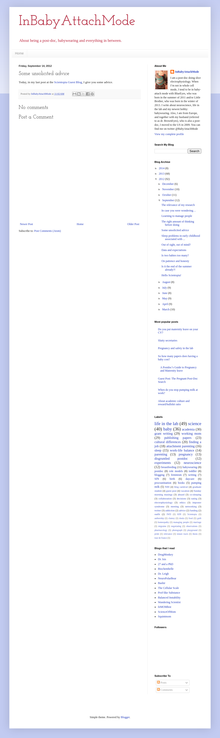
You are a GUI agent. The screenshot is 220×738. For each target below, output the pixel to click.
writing (192, 474)
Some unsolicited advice (175, 230)
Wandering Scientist (169, 602)
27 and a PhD (165, 564)
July (165, 287)
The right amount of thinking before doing (177, 223)
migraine (162, 526)
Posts (161, 682)
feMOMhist (164, 607)
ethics (182, 502)
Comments (165, 689)
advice (182, 510)
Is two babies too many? (175, 255)
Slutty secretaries (167, 340)
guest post (171, 490)
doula (181, 518)
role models (176, 471)
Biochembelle (166, 568)
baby (167, 428)
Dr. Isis (162, 559)
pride (156, 534)
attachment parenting (180, 446)
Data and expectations (173, 250)
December (168, 184)
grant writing (163, 433)
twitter (157, 510)
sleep (157, 450)
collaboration (165, 498)
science (194, 423)
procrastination (162, 482)
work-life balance (182, 450)
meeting (175, 506)
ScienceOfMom (167, 611)
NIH (167, 486)
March (166, 309)
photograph (177, 530)
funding (194, 510)
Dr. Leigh (163, 573)
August (166, 282)
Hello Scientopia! (171, 275)
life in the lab (166, 423)
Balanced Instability (169, 597)
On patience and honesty (175, 261)
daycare (190, 478)
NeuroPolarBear (167, 578)
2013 (162, 173)
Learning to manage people (176, 216)
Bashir (161, 583)
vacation (185, 490)
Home (19, 53)
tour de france (160, 538)
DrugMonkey (165, 554)
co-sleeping (195, 494)
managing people (181, 522)
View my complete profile (169, 134)
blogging (159, 474)
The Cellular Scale (168, 588)
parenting (160, 454)
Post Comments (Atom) (47, 231)
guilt (199, 518)
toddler (193, 471)
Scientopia (192, 514)
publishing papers (177, 438)
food (191, 518)
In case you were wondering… (178, 210)
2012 (162, 179)
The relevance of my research (178, 205)
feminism (176, 474)
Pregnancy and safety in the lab (175, 348)
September (168, 200)
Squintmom (164, 616)
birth (172, 478)
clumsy (171, 518)
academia (188, 429)
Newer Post (26, 224)
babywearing (190, 467)
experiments (162, 463)
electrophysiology (163, 502)
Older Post (133, 224)
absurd (181, 494)
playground (192, 530)
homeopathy (163, 522)
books (181, 482)
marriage (197, 522)
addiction (170, 510)
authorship (159, 518)
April (165, 304)
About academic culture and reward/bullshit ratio (174, 402)
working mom (191, 433)
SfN (156, 478)
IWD (169, 514)
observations (192, 526)
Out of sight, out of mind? (176, 244)
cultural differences (167, 442)
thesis (195, 534)
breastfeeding (168, 467)
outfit (157, 514)
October (167, 195)
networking (191, 506)
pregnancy (186, 454)
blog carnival (181, 486)
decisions (181, 498)
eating (194, 498)
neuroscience (192, 463)
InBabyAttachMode (77, 21)
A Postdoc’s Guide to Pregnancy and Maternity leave (178, 369)
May (165, 298)
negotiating (176, 526)
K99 (179, 514)
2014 (162, 168)
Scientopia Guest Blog (68, 82)
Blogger (125, 717)
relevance (168, 534)
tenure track (182, 534)
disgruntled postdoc (171, 458)
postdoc (158, 471)
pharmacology (160, 530)
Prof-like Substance (169, 592)
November (168, 189)
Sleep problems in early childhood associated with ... (180, 237)
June (165, 293)
